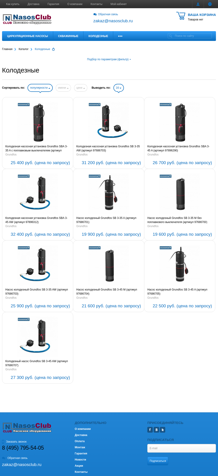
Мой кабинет (118, 4)
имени (63, 87)
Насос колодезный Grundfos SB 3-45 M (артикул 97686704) (106, 291)
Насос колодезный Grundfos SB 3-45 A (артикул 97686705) (177, 291)
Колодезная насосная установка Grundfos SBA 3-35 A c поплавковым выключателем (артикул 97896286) (36, 149)
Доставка (34, 4)
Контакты (97, 4)
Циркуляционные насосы (27, 36)
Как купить (13, 4)
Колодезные (98, 36)
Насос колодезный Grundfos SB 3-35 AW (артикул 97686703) (36, 291)
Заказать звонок (14, 441)
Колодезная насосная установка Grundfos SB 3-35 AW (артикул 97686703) (108, 148)
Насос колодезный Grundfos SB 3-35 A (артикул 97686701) (106, 220)
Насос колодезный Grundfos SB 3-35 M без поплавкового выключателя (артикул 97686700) (177, 220)
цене (80, 87)
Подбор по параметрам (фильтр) (109, 59)
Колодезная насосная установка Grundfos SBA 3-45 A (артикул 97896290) (178, 148)
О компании (74, 4)
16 (119, 87)
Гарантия (53, 4)
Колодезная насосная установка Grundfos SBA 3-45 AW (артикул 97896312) (36, 220)
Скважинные (68, 36)
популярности (40, 87)
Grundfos (11, 154)
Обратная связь (105, 14)
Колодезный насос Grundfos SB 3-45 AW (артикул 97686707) (36, 363)
